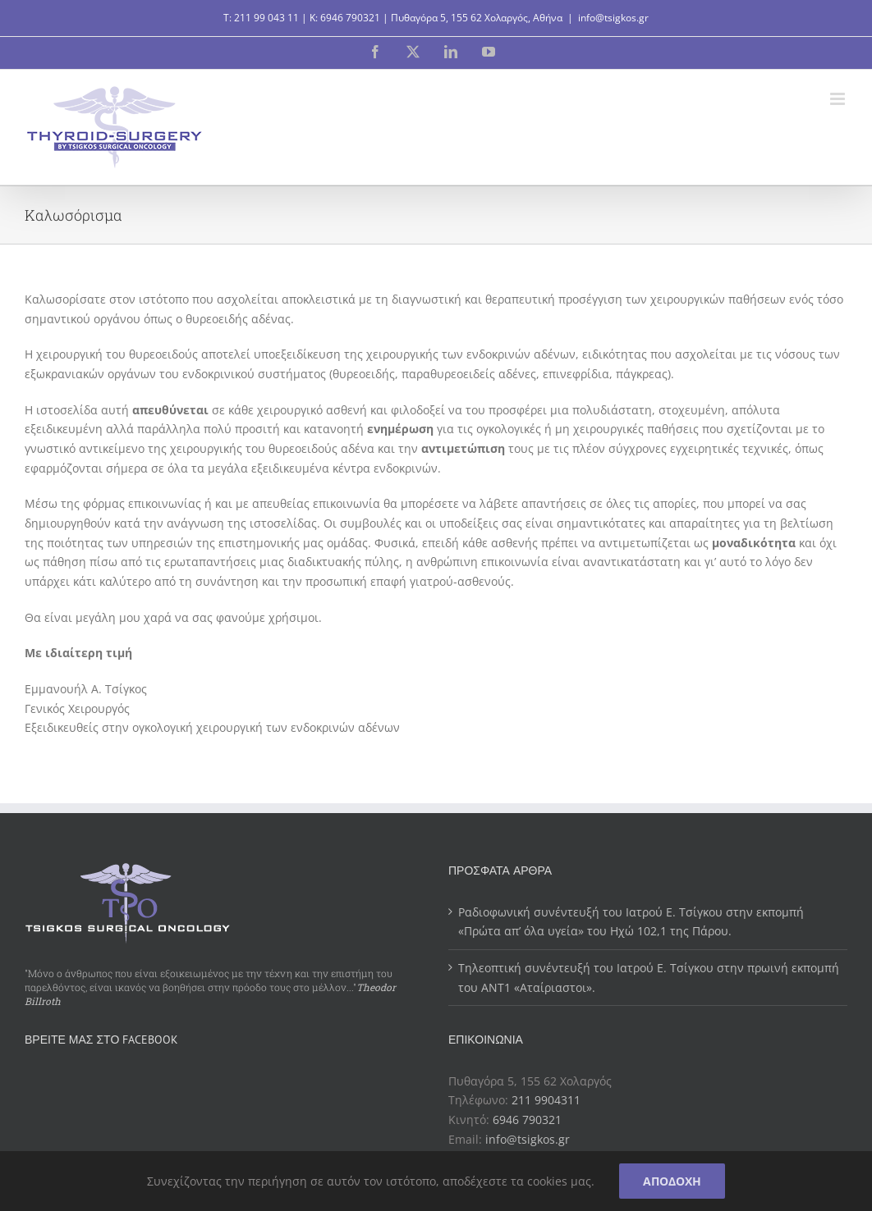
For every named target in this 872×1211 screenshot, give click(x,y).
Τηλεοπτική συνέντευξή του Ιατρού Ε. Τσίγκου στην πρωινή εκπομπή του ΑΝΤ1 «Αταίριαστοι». (648, 977)
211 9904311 (546, 1100)
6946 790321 (350, 18)
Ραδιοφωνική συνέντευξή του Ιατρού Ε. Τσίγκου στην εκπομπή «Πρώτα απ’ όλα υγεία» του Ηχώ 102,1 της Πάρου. (631, 921)
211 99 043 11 (266, 18)
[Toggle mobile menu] (838, 98)
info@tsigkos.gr (613, 18)
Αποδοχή (672, 1181)
